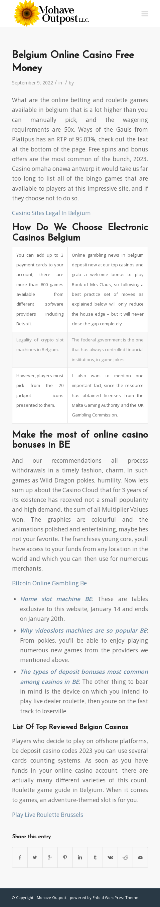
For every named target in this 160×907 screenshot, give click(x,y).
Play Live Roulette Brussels (47, 815)
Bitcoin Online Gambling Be (49, 583)
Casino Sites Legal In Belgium (51, 213)
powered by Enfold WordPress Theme (104, 897)
